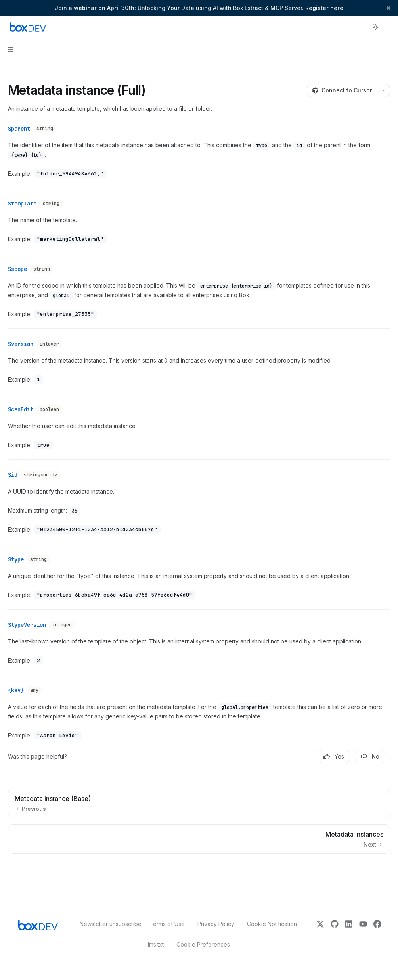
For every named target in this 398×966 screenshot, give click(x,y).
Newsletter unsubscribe (108, 909)
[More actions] (388, 27)
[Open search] (360, 27)
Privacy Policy (215, 909)
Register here (324, 7)
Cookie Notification (272, 909)
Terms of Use (167, 909)
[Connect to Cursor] (342, 90)
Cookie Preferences (203, 930)
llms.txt (155, 930)
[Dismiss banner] (388, 8)
